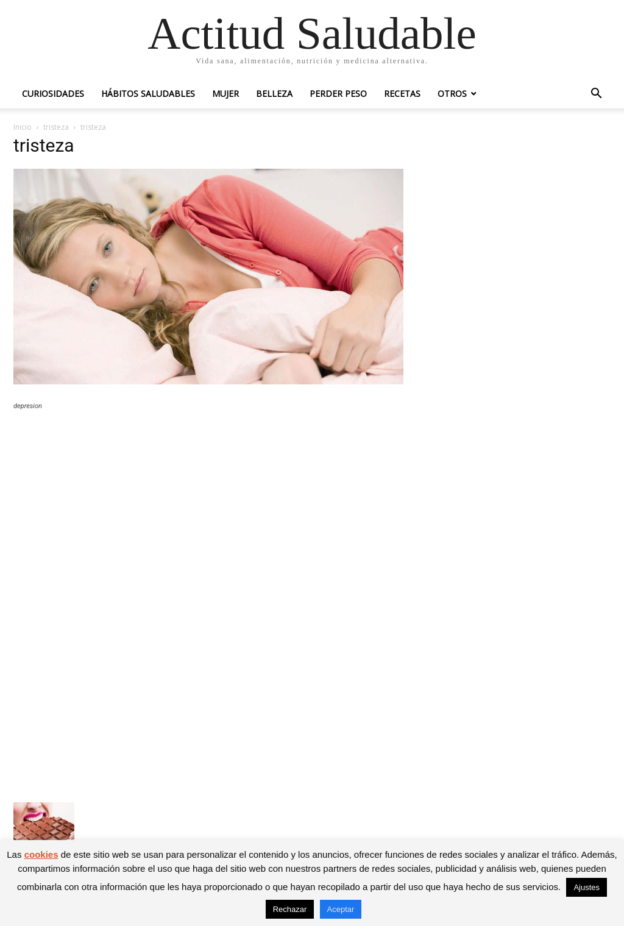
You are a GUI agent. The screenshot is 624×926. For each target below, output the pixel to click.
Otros (452, 93)
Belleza (274, 93)
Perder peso (338, 93)
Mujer (225, 93)
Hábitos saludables (148, 93)
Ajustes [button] (586, 887)
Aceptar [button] (341, 909)
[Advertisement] (208, 509)
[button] (596, 95)
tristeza (56, 127)
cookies (41, 854)
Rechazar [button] (290, 909)
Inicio (22, 127)
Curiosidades (53, 93)
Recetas (402, 93)
